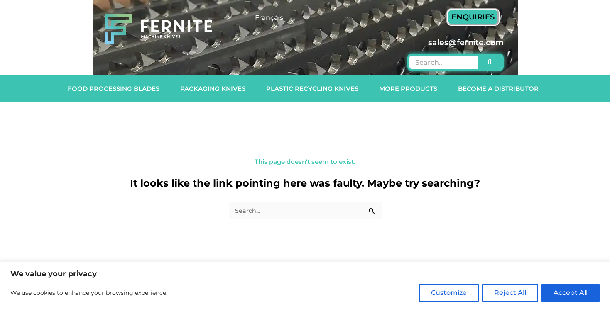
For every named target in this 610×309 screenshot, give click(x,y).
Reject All (510, 293)
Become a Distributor (500, 89)
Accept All (571, 293)
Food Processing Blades (116, 89)
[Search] (490, 62)
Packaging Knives (215, 89)
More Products (410, 89)
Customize (449, 293)
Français (269, 18)
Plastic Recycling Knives (314, 89)
